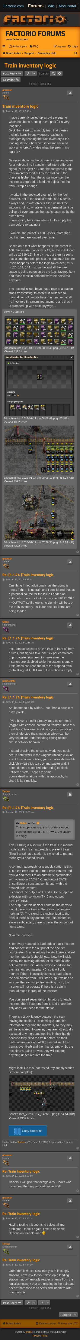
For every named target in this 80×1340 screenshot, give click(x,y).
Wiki (51, 6)
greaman (7, 90)
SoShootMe (8, 681)
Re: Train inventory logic (21, 1171)
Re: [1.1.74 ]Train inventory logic (28, 575)
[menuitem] (18, 46)
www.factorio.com (17, 39)
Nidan (5, 622)
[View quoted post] (38, 823)
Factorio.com (13, 6)
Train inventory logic (30, 65)
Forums (36, 5)
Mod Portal (67, 6)
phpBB (29, 1332)
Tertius (6, 791)
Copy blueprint (28, 1131)
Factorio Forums (35, 33)
